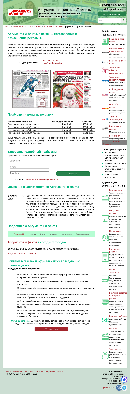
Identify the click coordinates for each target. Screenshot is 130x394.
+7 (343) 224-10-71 (52, 60)
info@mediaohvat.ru (52, 63)
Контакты (29, 371)
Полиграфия (115, 231)
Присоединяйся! (109, 387)
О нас (8, 371)
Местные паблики (118, 316)
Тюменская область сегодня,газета (116, 70)
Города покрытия (82, 234)
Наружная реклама (114, 212)
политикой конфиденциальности (42, 179)
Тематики (53, 234)
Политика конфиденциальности (49, 371)
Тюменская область (22, 26)
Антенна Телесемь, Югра (116, 118)
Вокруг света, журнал (115, 127)
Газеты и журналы (53, 26)
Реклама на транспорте (114, 271)
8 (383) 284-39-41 (116, 376)
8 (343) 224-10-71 (116, 381)
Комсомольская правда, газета (116, 50)
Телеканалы (115, 349)
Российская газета (117, 135)
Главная (6, 26)
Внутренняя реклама (114, 250)
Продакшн (114, 328)
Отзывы (43, 234)
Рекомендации (66, 234)
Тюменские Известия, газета (117, 78)
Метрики (32, 234)
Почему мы (18, 371)
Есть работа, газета (115, 106)
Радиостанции (116, 190)
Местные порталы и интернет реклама (118, 295)
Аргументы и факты (22, 242)
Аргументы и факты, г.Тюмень (22, 253)
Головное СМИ (19, 234)
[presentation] (73, 164)
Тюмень (38, 26)
